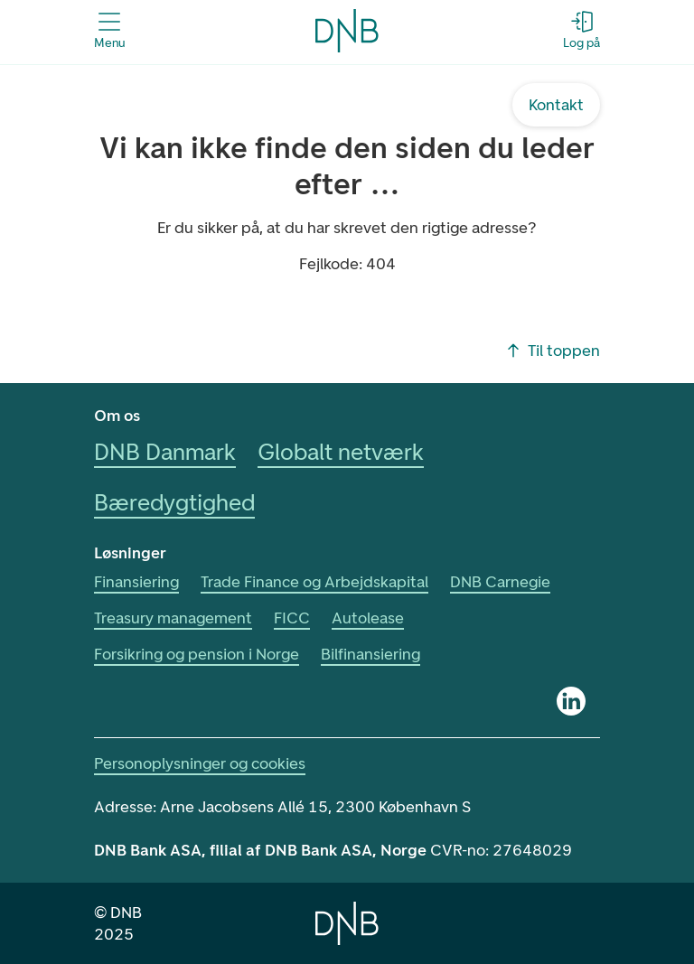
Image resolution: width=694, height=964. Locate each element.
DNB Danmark (165, 451)
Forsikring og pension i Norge (196, 654)
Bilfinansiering (370, 654)
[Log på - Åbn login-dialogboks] (581, 31)
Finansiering (136, 582)
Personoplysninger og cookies (199, 763)
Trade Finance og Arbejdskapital (314, 582)
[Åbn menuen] (109, 31)
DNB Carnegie (500, 582)
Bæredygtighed (174, 502)
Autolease (368, 618)
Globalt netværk (341, 451)
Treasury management (173, 618)
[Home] (347, 923)
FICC (292, 618)
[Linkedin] (571, 701)
